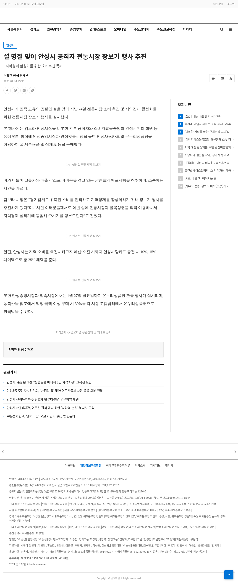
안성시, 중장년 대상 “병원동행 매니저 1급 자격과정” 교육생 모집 (49, 382)
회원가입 (218, 4)
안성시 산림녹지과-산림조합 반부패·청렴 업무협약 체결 (43, 399)
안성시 (10, 45)
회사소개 (140, 465)
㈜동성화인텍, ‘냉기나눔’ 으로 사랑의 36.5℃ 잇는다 (41, 416)
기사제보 (155, 465)
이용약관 (70, 465)
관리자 (169, 465)
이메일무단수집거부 (118, 465)
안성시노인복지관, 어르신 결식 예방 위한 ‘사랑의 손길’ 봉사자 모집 (50, 407)
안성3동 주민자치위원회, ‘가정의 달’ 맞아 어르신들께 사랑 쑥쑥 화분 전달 (55, 390)
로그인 (231, 4)
